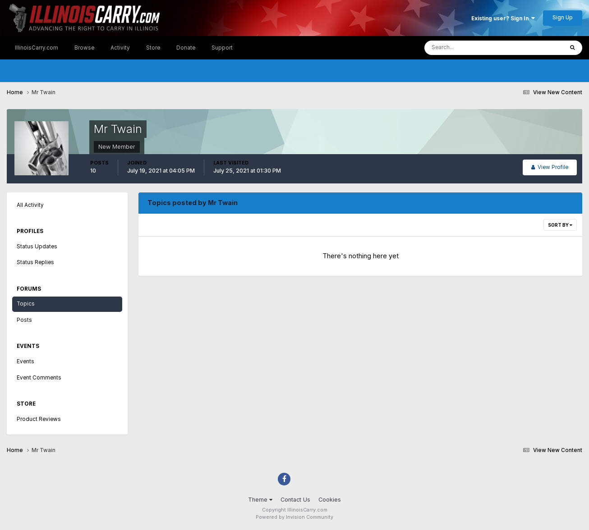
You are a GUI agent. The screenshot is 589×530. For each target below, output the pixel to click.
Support (222, 48)
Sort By (560, 225)
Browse (84, 48)
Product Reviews (39, 419)
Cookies (329, 499)
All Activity (30, 205)
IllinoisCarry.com (36, 48)
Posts (24, 320)
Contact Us (295, 499)
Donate (185, 48)
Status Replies (35, 262)
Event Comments (39, 378)
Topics (26, 304)
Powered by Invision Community (294, 517)
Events (25, 361)
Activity (120, 48)
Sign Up (562, 17)
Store (153, 48)
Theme (260, 499)
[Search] (466, 48)
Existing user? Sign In (503, 18)
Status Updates (37, 246)
